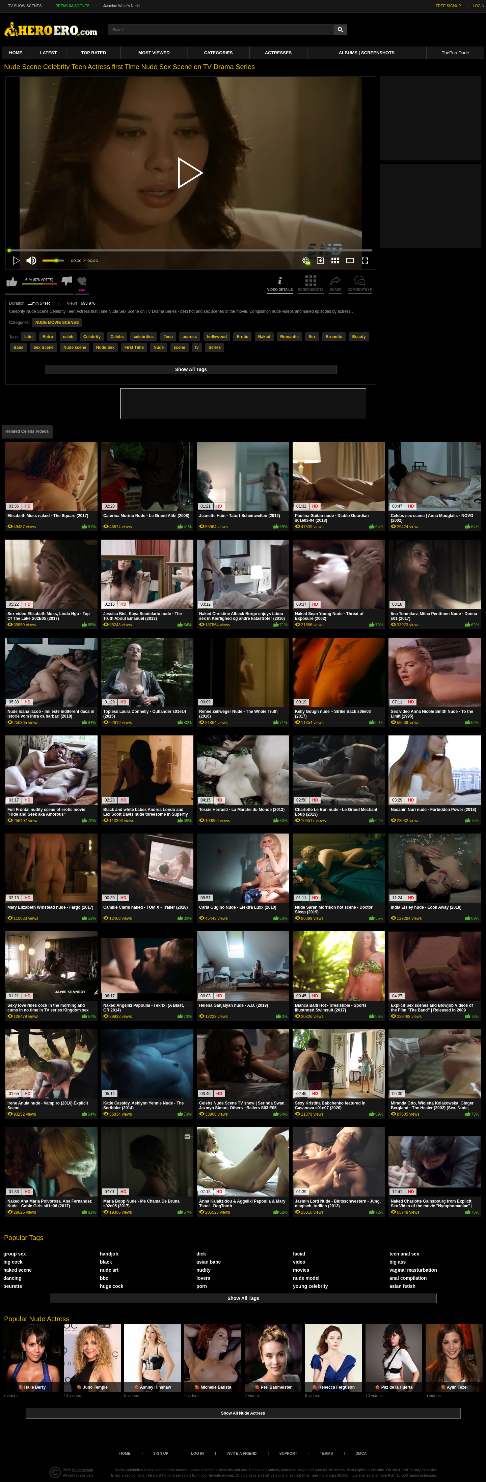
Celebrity (92, 336)
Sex (312, 336)
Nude (159, 347)
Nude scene (74, 347)
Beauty (359, 336)
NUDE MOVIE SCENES (57, 322)
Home (15, 52)
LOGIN (478, 6)
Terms (326, 1453)
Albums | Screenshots (367, 52)
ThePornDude (455, 52)
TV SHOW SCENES (25, 6)
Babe (18, 347)
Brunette (334, 336)
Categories (218, 52)
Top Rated (93, 52)
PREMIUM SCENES (72, 6)
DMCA (361, 1453)
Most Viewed (153, 52)
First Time (134, 347)
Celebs (117, 336)
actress (190, 336)
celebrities (144, 336)
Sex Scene (43, 347)
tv (197, 347)
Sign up (160, 1453)
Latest (48, 52)
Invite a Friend (241, 1453)
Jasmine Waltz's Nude (121, 6)
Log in (197, 1453)
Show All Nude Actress (243, 1413)
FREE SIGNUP (448, 6)
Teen (168, 336)
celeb (68, 336)
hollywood (217, 336)
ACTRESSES (278, 52)
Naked (264, 336)
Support (288, 1453)
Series (215, 347)
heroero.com (82, 1470)
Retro (48, 336)
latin (28, 336)
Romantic (289, 336)
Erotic (242, 336)
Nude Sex (105, 347)
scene (179, 347)
